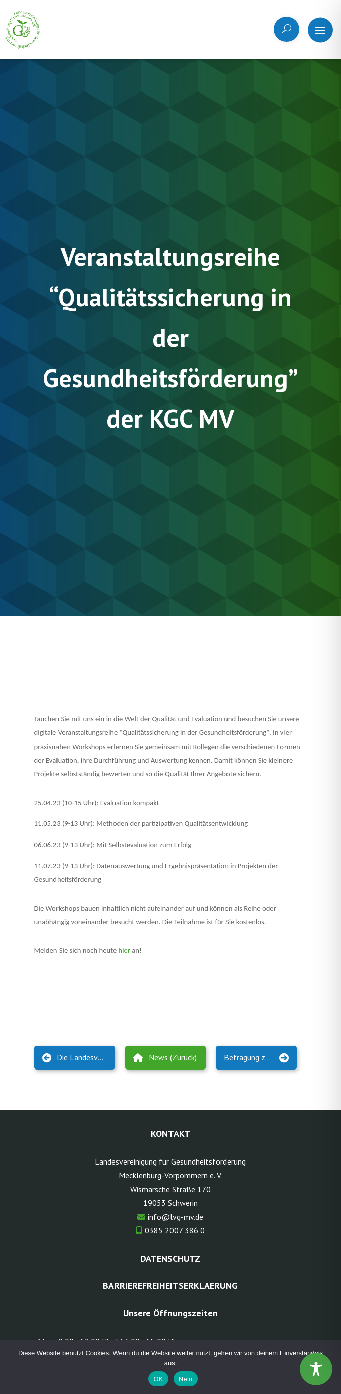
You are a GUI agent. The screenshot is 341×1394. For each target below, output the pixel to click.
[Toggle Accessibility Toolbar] (316, 1369)
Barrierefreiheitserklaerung (170, 1285)
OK (158, 1379)
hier (124, 950)
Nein (186, 1379)
